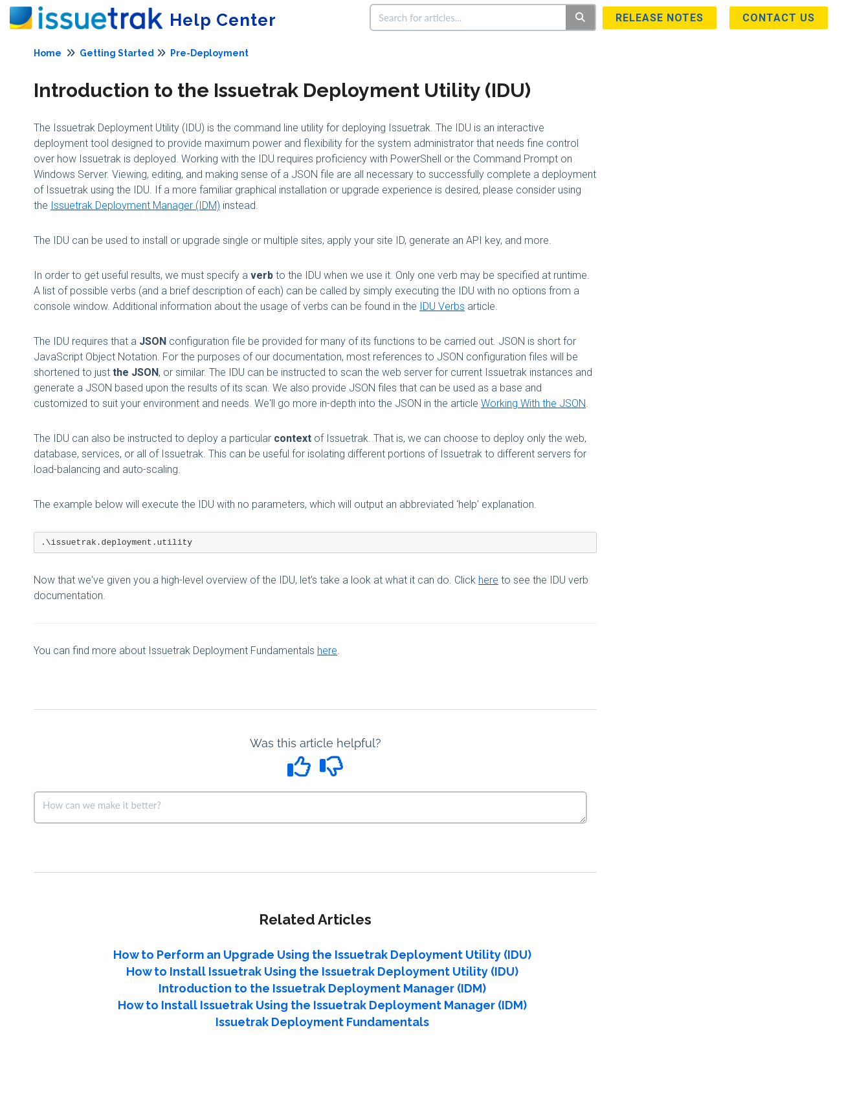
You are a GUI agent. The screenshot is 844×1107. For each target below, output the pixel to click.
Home (47, 53)
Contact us (778, 18)
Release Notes (660, 18)
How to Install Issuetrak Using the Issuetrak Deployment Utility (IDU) (322, 971)
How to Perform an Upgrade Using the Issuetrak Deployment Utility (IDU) (322, 954)
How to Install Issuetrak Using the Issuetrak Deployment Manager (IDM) (322, 1005)
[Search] (581, 17)
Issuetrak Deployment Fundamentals (322, 1022)
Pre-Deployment (209, 53)
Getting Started (117, 53)
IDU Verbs (442, 306)
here (488, 580)
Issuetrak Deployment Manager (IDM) (135, 205)
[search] (469, 17)
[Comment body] (310, 807)
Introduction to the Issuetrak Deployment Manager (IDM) (322, 988)
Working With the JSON (533, 403)
